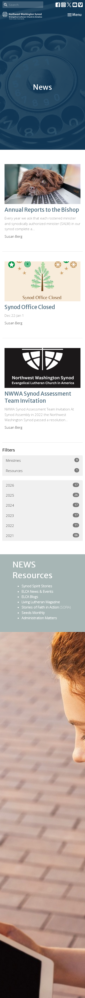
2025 (42, 495)
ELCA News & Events (37, 591)
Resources (42, 470)
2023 (42, 515)
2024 (42, 505)
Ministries (42, 460)
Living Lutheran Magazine (41, 602)
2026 (42, 485)
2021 (42, 535)
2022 (42, 525)
